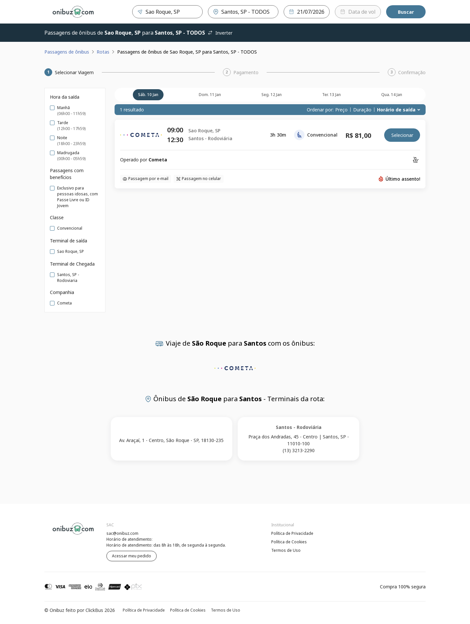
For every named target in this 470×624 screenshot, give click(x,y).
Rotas (103, 52)
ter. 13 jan (331, 94)
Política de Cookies (289, 542)
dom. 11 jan (210, 94)
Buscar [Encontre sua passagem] (406, 12)
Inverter (220, 33)
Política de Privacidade (292, 533)
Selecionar (402, 135)
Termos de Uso (286, 550)
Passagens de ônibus (66, 52)
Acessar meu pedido (131, 556)
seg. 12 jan (271, 94)
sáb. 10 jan (148, 94)
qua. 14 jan (391, 94)
